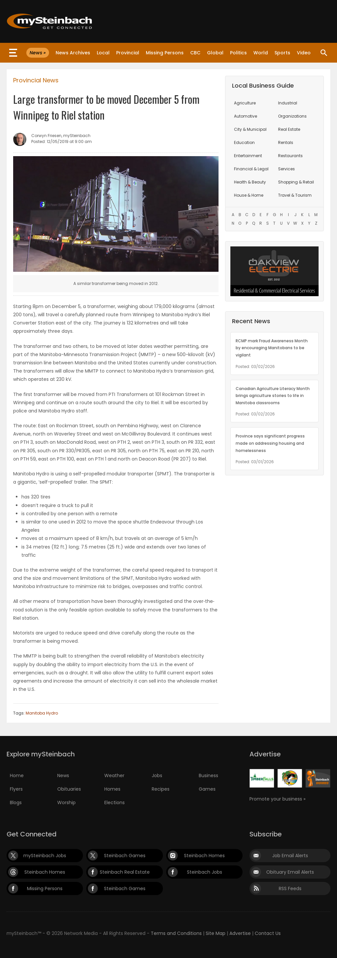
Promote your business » (277, 799)
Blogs (16, 802)
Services (286, 169)
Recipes (160, 789)
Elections (114, 802)
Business (208, 775)
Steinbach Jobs (204, 872)
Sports (282, 52)
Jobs (157, 775)
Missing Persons (165, 52)
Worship (66, 802)
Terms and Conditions (176, 933)
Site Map (215, 933)
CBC (195, 52)
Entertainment (248, 155)
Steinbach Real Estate (125, 872)
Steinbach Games (124, 855)
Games (207, 789)
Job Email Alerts (290, 855)
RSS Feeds (290, 888)
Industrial (287, 103)
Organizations (292, 116)
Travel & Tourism (295, 195)
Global (215, 52)
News (63, 775)
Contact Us (268, 933)
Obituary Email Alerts (290, 872)
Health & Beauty (250, 182)
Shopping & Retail (296, 182)
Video (304, 52)
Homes (112, 789)
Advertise (240, 933)
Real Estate (289, 129)
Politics (238, 52)
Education (244, 142)
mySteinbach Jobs (44, 855)
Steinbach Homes (204, 855)
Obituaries (69, 789)
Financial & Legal (251, 169)
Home (17, 775)
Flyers (16, 789)
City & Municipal (250, 129)
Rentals (285, 142)
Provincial (127, 52)
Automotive (245, 116)
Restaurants (290, 155)
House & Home (248, 195)
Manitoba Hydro (42, 713)
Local (103, 52)
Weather (114, 775)
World (260, 52)
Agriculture (245, 103)
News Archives (73, 52)
